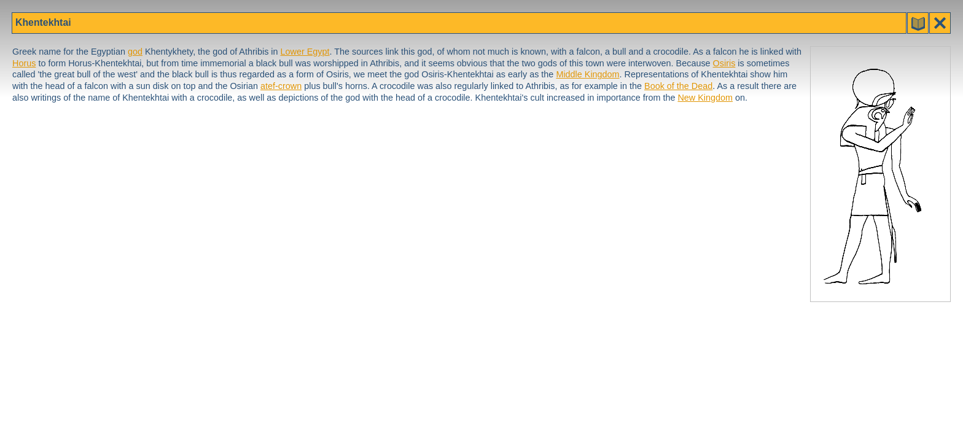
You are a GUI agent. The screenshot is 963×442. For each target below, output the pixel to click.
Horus (24, 63)
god (135, 51)
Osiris (724, 63)
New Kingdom (705, 98)
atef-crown (281, 86)
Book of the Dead (678, 86)
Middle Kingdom (587, 74)
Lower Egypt (305, 51)
